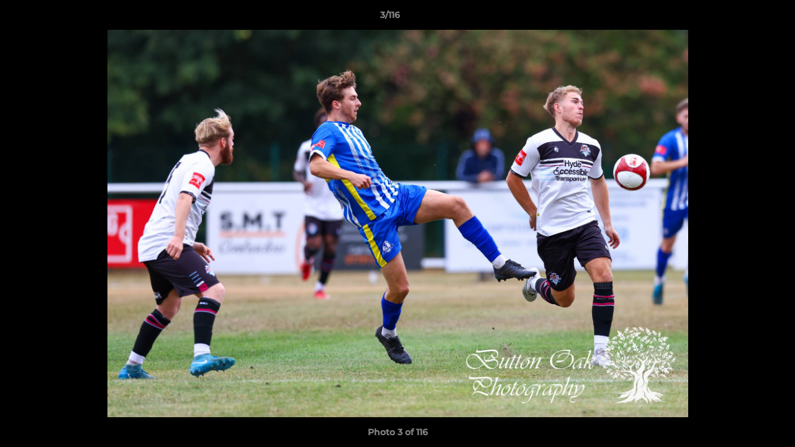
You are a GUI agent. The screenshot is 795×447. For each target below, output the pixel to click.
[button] (742, 18)
